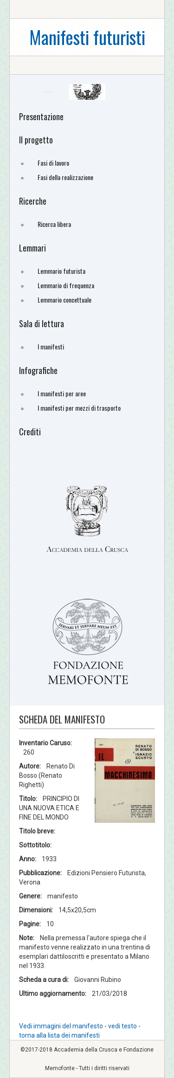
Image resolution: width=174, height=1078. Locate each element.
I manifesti (51, 346)
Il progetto (36, 140)
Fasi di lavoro (53, 163)
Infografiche (38, 370)
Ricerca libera (54, 224)
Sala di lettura (41, 323)
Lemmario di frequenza (66, 285)
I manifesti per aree (62, 393)
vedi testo (123, 1026)
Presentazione (41, 116)
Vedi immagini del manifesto (61, 1026)
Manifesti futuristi (87, 37)
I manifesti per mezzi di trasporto (79, 408)
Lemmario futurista (61, 271)
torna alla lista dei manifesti (59, 1035)
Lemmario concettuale (64, 299)
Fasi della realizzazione (65, 177)
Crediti (30, 432)
